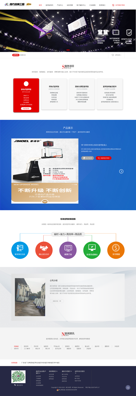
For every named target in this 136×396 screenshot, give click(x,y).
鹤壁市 (77, 346)
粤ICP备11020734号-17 (92, 387)
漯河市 (16, 348)
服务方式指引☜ (67, 371)
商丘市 (37, 348)
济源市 (89, 348)
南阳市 (69, 348)
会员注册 (51, 374)
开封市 (36, 346)
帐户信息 (77, 378)
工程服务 (38, 378)
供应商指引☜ (53, 371)
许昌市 (117, 346)
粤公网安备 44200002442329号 (67, 390)
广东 (27, 362)
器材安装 (64, 381)
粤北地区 (38, 362)
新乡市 (87, 346)
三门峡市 (27, 348)
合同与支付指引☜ (80, 372)
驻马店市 (58, 348)
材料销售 (64, 379)
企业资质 (38, 376)
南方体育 (68, 387)
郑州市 (26, 346)
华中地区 (57, 362)
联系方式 (23, 55)
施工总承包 (65, 374)
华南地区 (50, 362)
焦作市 (97, 346)
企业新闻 (38, 383)
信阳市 (79, 348)
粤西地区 (32, 362)
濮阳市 (107, 346)
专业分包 (64, 376)
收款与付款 (78, 380)
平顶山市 (57, 346)
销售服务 (38, 380)
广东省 (23, 362)
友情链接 (14, 362)
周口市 (47, 348)
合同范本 (77, 376)
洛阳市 (46, 346)
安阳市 (67, 346)
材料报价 (51, 379)
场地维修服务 (39, 385)
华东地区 (44, 362)
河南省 (16, 346)
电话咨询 (26, 108)
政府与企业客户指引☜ (41, 372)
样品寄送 (51, 376)
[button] (121, 171)
